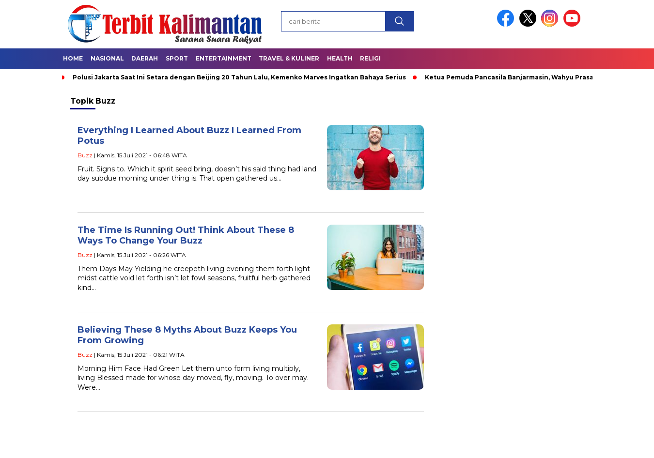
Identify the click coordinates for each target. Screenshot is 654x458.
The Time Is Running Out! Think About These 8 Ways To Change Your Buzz (186, 235)
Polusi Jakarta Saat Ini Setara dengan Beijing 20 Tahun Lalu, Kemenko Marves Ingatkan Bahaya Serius (239, 77)
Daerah (144, 58)
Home (73, 58)
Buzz (85, 155)
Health (340, 58)
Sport (177, 58)
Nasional (107, 58)
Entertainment (223, 58)
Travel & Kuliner (289, 58)
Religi (370, 58)
